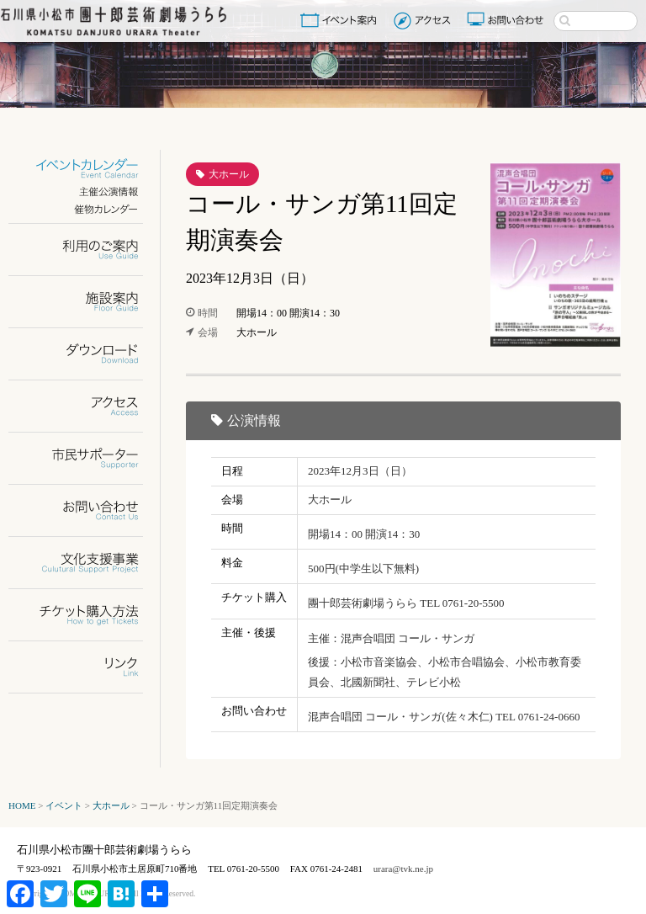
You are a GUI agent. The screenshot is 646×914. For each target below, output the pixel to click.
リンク (86, 667)
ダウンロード (86, 353)
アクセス (424, 20)
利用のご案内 (86, 249)
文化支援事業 (86, 562)
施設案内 (86, 301)
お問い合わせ (507, 20)
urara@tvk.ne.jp (403, 869)
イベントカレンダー (86, 168)
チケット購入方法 (86, 614)
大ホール (229, 174)
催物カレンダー (86, 209)
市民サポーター (86, 458)
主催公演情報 (86, 191)
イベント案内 (341, 20)
